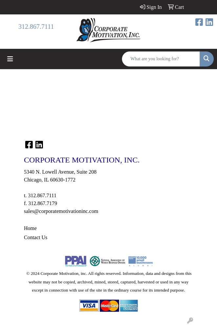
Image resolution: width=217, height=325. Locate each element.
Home (30, 228)
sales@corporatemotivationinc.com (61, 211)
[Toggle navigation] (10, 59)
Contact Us (36, 237)
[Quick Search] (161, 59)
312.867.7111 (36, 26)
